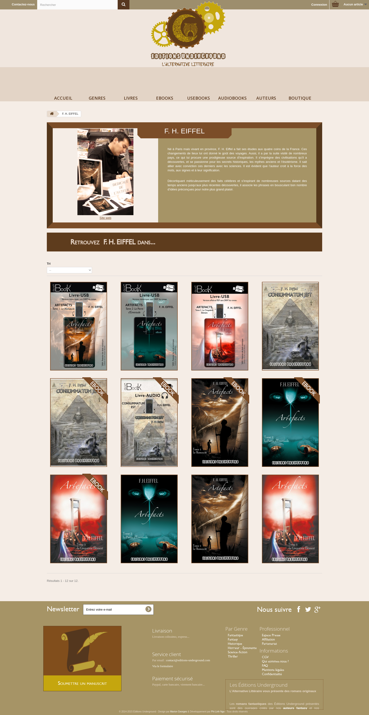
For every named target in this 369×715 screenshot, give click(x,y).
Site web (105, 218)
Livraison (162, 630)
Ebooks (164, 98)
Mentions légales (273, 670)
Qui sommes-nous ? (275, 661)
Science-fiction (237, 652)
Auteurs (266, 98)
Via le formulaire (162, 666)
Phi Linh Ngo (218, 711)
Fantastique (235, 635)
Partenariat (269, 643)
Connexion (319, 4)
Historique (235, 643)
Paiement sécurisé (172, 678)
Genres (97, 98)
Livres (131, 98)
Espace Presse (271, 635)
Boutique (300, 98)
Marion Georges (179, 711)
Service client (166, 654)
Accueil (63, 98)
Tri (49, 263)
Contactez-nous (23, 4)
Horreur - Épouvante (242, 648)
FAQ (265, 665)
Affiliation (268, 639)
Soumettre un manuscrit (82, 683)
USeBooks (198, 98)
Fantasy (233, 639)
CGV (265, 657)
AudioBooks (232, 98)
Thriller (233, 656)
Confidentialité (272, 674)
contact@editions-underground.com (188, 660)
